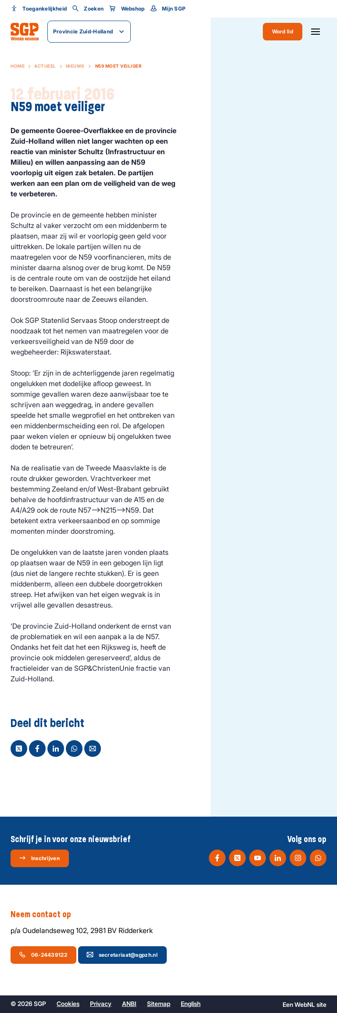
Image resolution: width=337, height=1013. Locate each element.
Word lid (282, 31)
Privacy (100, 1003)
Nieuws (75, 66)
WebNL (304, 1004)
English (191, 1003)
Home (18, 66)
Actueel (45, 66)
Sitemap (158, 1003)
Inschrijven (39, 857)
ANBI (129, 1003)
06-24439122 (43, 954)
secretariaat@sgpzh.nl (122, 954)
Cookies (68, 1003)
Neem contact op (45, 914)
